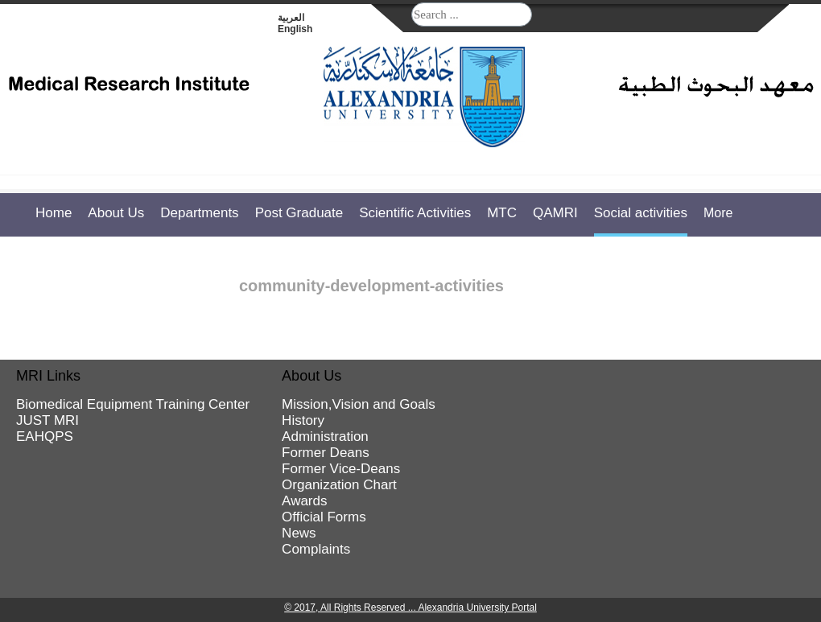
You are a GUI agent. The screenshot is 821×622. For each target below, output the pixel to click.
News (299, 533)
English (295, 29)
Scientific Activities (415, 212)
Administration (325, 436)
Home (53, 212)
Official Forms (324, 517)
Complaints (316, 549)
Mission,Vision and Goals (358, 404)
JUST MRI (47, 420)
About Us (116, 212)
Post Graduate (299, 212)
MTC (502, 212)
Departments (199, 212)
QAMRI (555, 212)
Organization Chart (339, 484)
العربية (291, 17)
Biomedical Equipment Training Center (133, 404)
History (303, 420)
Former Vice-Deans (341, 468)
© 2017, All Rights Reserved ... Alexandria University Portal (410, 607)
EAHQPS (44, 436)
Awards (304, 501)
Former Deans (325, 452)
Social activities (640, 212)
